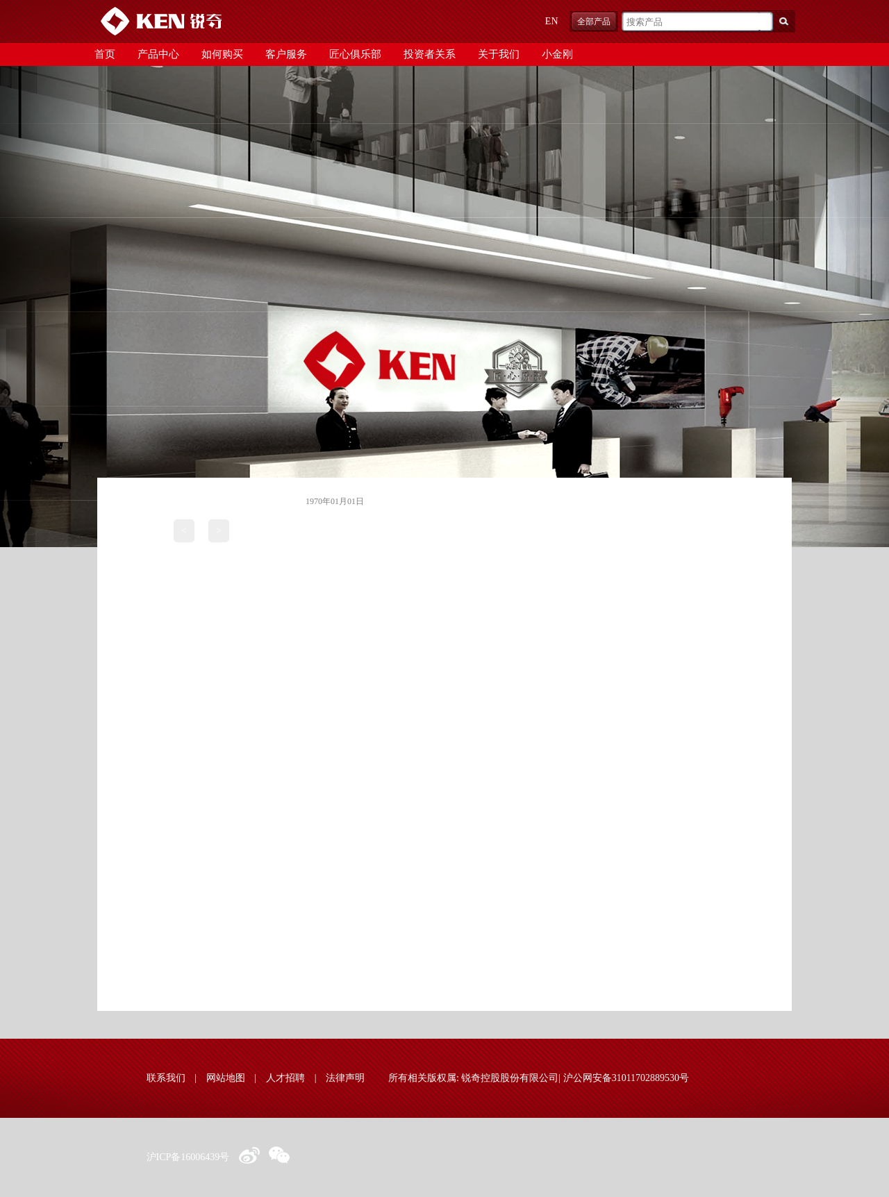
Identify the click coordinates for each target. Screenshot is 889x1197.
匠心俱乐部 (355, 54)
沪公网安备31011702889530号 (626, 1078)
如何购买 (222, 54)
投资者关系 (430, 54)
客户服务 (286, 54)
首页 (104, 54)
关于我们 (499, 54)
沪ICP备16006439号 (188, 1157)
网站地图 (225, 1078)
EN (551, 21)
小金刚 (557, 54)
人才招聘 (285, 1078)
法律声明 (345, 1078)
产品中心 (158, 54)
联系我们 (166, 1078)
